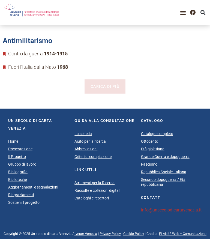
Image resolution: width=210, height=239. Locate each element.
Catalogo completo (157, 134)
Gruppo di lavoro (22, 164)
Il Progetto (17, 156)
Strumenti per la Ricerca (94, 183)
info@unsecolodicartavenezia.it (171, 210)
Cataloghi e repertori (91, 198)
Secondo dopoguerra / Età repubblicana (163, 182)
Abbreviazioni (85, 149)
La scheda (83, 134)
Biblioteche (17, 179)
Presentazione (20, 149)
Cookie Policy (133, 234)
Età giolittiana (152, 149)
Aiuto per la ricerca (90, 141)
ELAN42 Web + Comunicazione (182, 234)
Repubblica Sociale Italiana (163, 172)
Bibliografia (18, 172)
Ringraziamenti (21, 195)
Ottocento (149, 141)
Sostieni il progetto (24, 202)
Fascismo (149, 164)
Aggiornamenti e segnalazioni (33, 187)
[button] (182, 12)
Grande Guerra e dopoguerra (165, 156)
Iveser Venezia (85, 234)
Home (13, 141)
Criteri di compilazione (93, 156)
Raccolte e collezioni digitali (97, 190)
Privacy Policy (110, 234)
